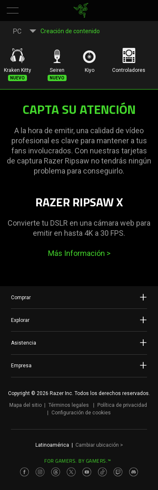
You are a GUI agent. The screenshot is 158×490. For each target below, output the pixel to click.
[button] (13, 10)
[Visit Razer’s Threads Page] (55, 472)
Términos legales (68, 405)
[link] (80, 10)
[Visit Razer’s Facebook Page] (24, 472)
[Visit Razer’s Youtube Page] (87, 472)
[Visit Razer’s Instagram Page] (40, 472)
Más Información (79, 253)
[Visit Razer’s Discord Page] (133, 472)
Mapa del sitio (25, 405)
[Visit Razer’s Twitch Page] (118, 472)
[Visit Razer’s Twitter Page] (71, 472)
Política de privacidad (122, 405)
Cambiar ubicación (99, 445)
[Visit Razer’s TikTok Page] (102, 472)
